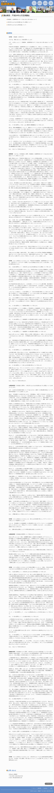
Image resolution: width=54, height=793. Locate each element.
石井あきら (8, 3)
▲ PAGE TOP (48, 783)
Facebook (45, 3)
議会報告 (40, 3)
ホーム (34, 3)
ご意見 (50, 3)
